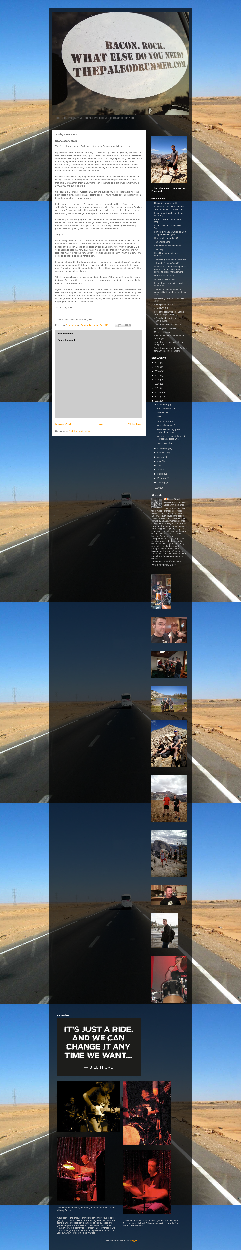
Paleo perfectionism (163, 304)
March (160, 474)
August (161, 457)
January (161, 482)
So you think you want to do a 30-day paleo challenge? (170, 233)
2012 (157, 396)
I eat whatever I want (164, 275)
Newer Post (63, 424)
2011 (157, 401)
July (159, 461)
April (160, 469)
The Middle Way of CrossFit (167, 324)
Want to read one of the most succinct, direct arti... (171, 437)
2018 (157, 371)
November (162, 448)
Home (99, 424)
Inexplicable (162, 412)
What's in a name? (166, 425)
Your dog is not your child (169, 408)
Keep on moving (165, 421)
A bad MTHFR (161, 308)
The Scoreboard (162, 242)
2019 (157, 367)
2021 (157, 362)
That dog (158, 249)
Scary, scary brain (165, 443)
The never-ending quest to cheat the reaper (169, 430)
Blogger (133, 1240)
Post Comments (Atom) (80, 431)
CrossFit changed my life (166, 203)
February (162, 478)
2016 (157, 379)
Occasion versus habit (165, 279)
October (161, 452)
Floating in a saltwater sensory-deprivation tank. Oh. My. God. (169, 208)
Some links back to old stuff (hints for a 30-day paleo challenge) (170, 349)
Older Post (135, 424)
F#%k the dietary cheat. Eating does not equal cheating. (169, 313)
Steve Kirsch (173, 499)
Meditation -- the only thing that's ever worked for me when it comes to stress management (169, 269)
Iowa (159, 416)
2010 (157, 488)
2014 (157, 388)
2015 (157, 384)
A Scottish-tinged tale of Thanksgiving (165, 319)
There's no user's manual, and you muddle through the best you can (170, 292)
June (160, 465)
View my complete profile (163, 564)
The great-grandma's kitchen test (170, 259)
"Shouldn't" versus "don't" (166, 263)
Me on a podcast (162, 332)
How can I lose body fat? (166, 238)
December (162, 404)
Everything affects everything (168, 245)
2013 (157, 392)
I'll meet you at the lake (165, 328)
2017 (157, 375)
